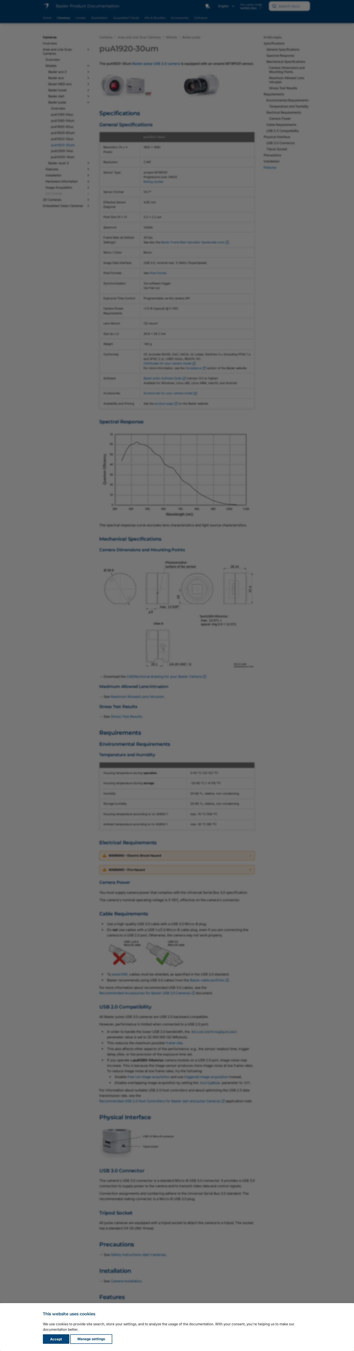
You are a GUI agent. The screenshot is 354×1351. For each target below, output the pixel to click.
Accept (56, 1339)
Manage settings (91, 1339)
